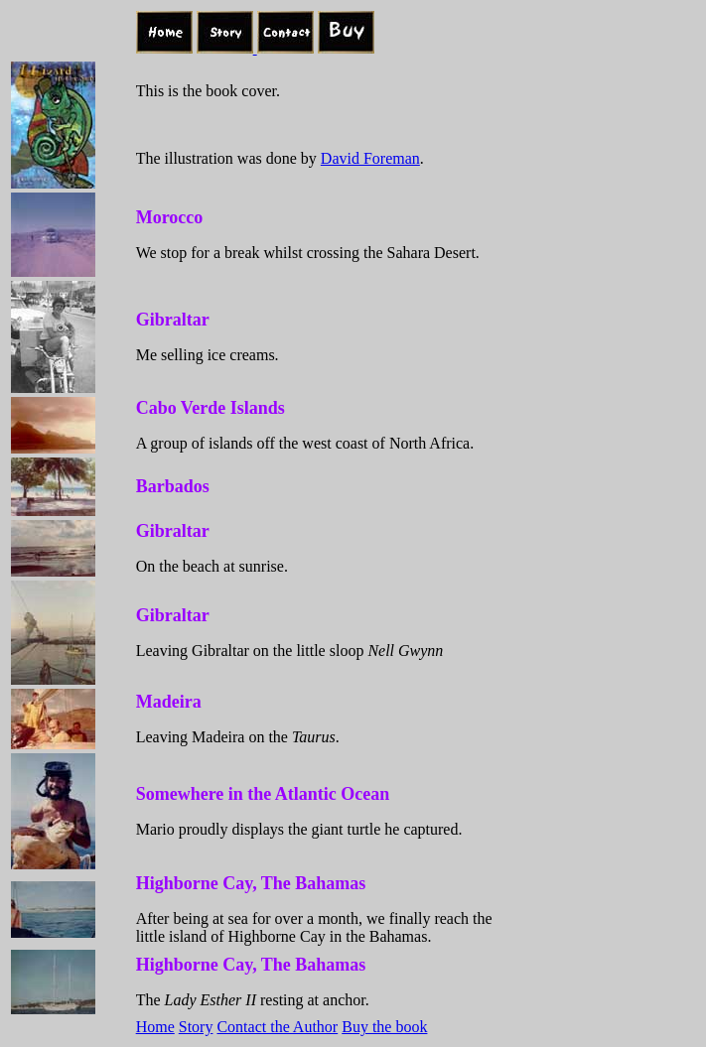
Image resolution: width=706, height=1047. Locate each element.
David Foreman (370, 158)
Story (196, 1026)
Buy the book (384, 1026)
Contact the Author (277, 1026)
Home (155, 1026)
